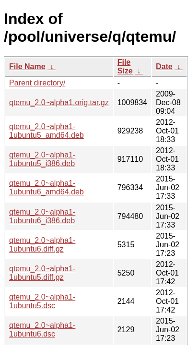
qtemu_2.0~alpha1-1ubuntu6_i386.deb (42, 216)
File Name (27, 66)
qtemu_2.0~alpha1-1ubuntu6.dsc (42, 329)
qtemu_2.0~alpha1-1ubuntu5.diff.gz (42, 273)
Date (164, 66)
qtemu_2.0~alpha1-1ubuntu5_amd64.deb (46, 130)
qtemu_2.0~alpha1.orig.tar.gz (59, 102)
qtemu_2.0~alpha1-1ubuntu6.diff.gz (42, 244)
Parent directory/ (37, 83)
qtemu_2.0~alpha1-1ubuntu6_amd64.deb (46, 187)
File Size (125, 66)
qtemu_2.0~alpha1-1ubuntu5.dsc (42, 301)
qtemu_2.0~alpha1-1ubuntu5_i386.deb (42, 159)
